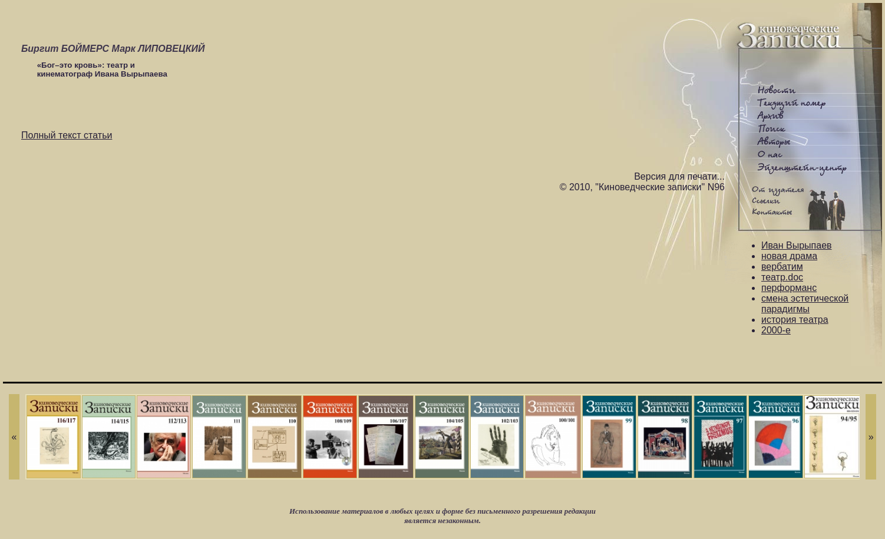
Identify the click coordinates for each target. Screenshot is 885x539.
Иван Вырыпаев (796, 245)
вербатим (782, 267)
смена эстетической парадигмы (804, 303)
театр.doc (782, 277)
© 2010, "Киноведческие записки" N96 (642, 187)
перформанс (789, 288)
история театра (794, 320)
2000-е (776, 330)
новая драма (789, 256)
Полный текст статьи (66, 135)
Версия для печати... (679, 176)
